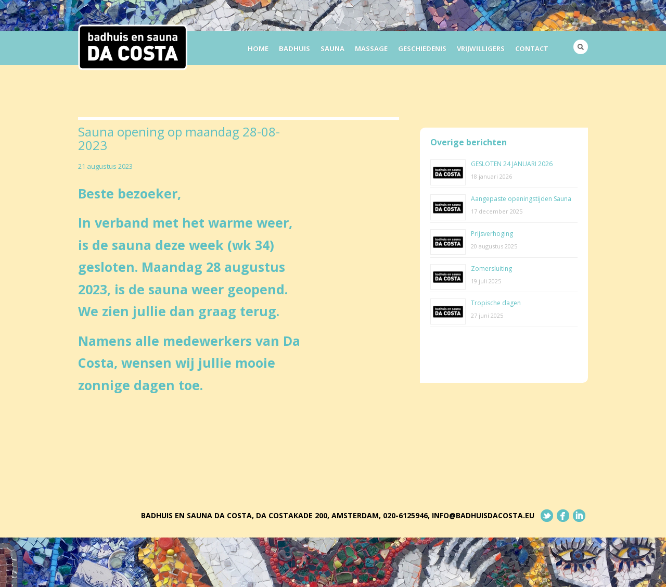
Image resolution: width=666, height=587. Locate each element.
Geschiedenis (422, 48)
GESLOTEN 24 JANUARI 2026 (512, 163)
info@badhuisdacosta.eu (483, 515)
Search (580, 47)
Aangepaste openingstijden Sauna (521, 198)
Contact (531, 48)
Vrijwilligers (481, 48)
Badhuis (294, 48)
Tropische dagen (496, 302)
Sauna (332, 48)
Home (258, 48)
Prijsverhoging (492, 233)
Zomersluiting (491, 268)
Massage (371, 48)
